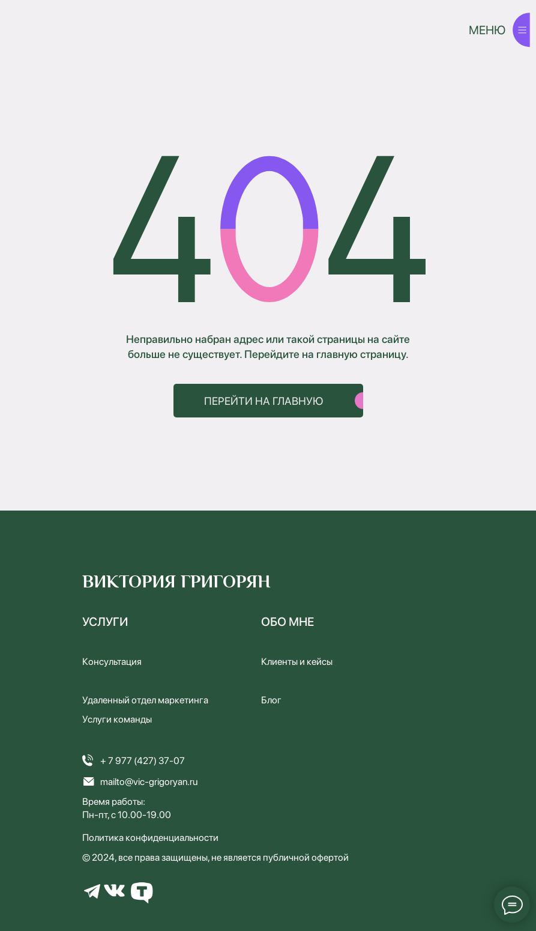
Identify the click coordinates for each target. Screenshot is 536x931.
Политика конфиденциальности (150, 837)
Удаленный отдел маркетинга (145, 700)
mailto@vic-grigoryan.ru (148, 781)
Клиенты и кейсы (297, 661)
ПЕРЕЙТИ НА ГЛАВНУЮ (264, 401)
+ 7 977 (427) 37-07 (142, 760)
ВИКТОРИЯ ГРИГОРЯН (176, 582)
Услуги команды (117, 719)
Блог (271, 700)
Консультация (112, 661)
